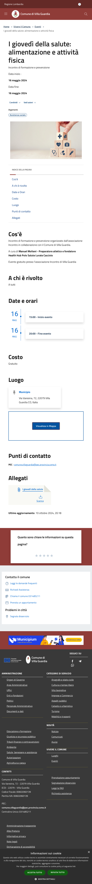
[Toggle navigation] (6, 13)
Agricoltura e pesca (16, 763)
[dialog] (46, 866)
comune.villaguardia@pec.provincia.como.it (35, 464)
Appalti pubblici (59, 700)
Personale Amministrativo (19, 706)
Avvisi (55, 742)
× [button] (89, 852)
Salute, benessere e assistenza (22, 752)
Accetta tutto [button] (35, 872)
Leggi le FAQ (58, 788)
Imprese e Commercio (62, 695)
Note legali (12, 841)
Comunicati (57, 736)
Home (6, 26)
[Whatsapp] (72, 665)
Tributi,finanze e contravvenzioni (23, 742)
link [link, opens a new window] (74, 866)
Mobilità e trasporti (61, 716)
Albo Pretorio (13, 831)
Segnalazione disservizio (64, 783)
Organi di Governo (16, 679)
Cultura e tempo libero (63, 685)
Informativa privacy (16, 836)
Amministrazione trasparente (21, 825)
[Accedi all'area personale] (80, 4)
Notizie (55, 731)
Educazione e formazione (19, 731)
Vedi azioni (30, 102)
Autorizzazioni (14, 757)
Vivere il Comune (22, 26)
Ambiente (11, 747)
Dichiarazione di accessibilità (21, 846)
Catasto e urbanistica (62, 706)
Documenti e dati (15, 711)
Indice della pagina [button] (22, 169)
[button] (46, 879)
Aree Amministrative (17, 685)
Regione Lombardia (13, 4)
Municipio (24, 392)
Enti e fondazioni (15, 695)
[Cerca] (86, 14)
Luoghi (55, 755)
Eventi (38, 26)
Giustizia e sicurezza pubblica (21, 736)
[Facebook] (72, 661)
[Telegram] (80, 661)
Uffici (9, 690)
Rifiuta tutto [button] (58, 872)
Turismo (55, 711)
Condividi (15, 102)
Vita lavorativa (59, 690)
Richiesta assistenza (62, 793)
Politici (10, 700)
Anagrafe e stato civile (63, 679)
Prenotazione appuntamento (66, 777)
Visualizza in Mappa (46, 426)
